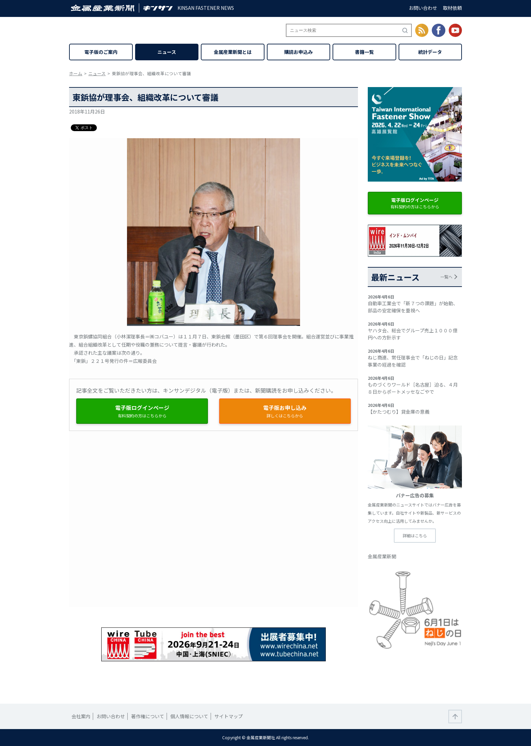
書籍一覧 (364, 51)
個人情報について (189, 716)
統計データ (430, 51)
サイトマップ (228, 716)
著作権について (147, 716)
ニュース (166, 51)
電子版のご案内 (101, 51)
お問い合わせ (423, 7)
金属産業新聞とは (233, 51)
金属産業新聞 (382, 556)
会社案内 (80, 716)
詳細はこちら (415, 535)
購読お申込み (298, 51)
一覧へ (446, 276)
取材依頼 (452, 7)
